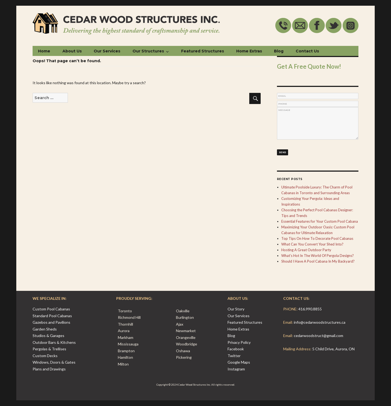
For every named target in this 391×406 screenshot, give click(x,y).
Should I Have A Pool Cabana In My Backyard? (318, 261)
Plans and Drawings (49, 369)
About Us (72, 51)
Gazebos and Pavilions (51, 322)
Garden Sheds (45, 329)
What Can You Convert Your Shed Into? (312, 244)
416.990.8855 (310, 309)
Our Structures (148, 51)
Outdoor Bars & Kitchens (54, 342)
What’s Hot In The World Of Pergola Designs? (317, 255)
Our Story (236, 309)
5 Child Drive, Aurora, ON (333, 349)
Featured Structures (202, 51)
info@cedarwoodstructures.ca (319, 322)
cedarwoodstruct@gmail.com (318, 335)
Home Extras (249, 51)
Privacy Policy (239, 342)
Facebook (236, 349)
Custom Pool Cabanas (51, 309)
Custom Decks (45, 355)
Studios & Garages (48, 335)
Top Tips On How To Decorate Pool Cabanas (317, 238)
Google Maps (239, 362)
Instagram (236, 369)
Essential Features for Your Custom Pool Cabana (319, 221)
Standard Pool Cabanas (52, 315)
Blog (278, 51)
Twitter (234, 355)
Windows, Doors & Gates (54, 362)
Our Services (107, 51)
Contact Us (307, 51)
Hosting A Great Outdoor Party (306, 250)
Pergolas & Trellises (49, 349)
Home (44, 51)
